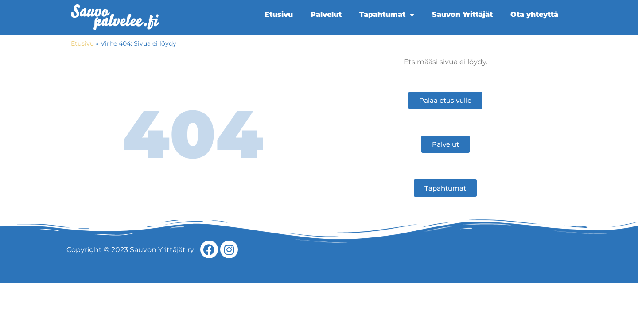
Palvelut (326, 14)
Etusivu (279, 14)
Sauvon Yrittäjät (462, 14)
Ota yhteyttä (534, 14)
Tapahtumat (386, 15)
